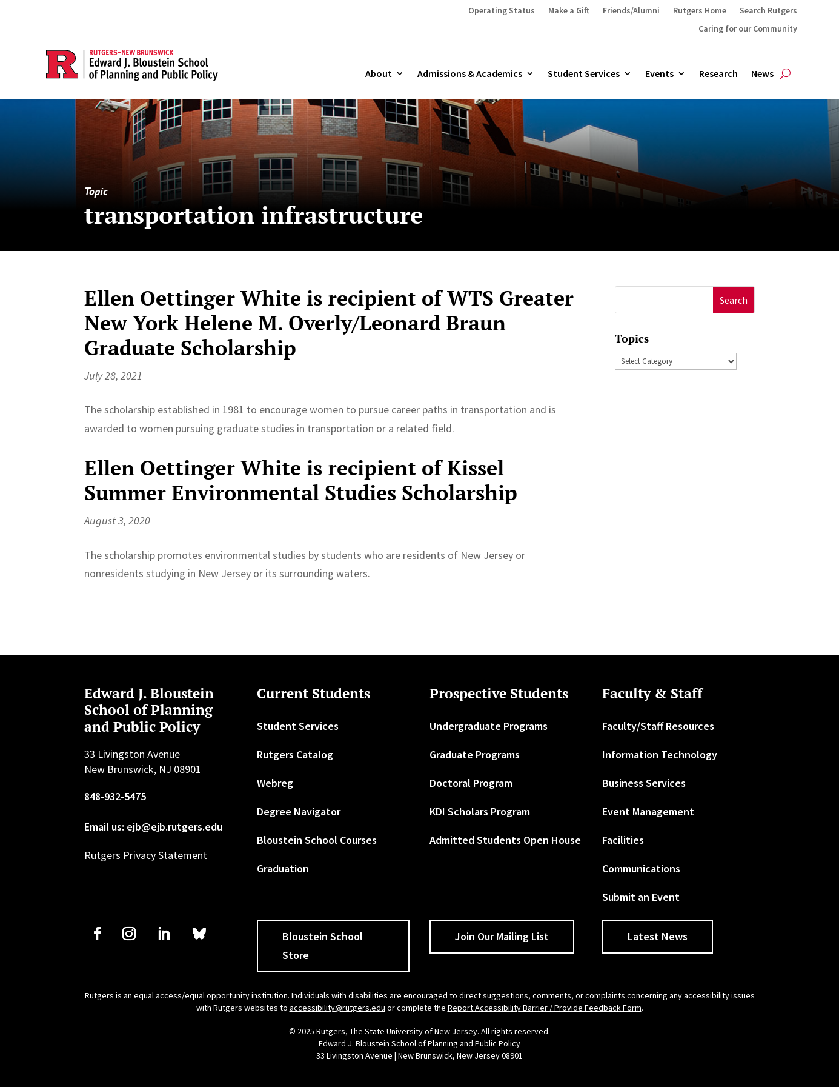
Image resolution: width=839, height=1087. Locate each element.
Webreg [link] (275, 783)
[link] (97, 933)
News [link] (762, 74)
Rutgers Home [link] (699, 11)
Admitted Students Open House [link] (505, 840)
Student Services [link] (584, 74)
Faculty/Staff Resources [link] (658, 726)
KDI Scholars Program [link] (479, 811)
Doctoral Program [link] (470, 783)
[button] (734, 300)
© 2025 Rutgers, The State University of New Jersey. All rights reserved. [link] (419, 1031)
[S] (663, 300)
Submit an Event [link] (641, 897)
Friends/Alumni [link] (631, 11)
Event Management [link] (648, 811)
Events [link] (659, 74)
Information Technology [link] (659, 754)
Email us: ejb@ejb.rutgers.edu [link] (153, 827)
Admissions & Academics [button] (469, 74)
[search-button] (785, 74)
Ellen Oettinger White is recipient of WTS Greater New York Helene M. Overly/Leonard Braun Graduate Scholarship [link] (329, 322)
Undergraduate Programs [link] (488, 726)
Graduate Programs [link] (474, 754)
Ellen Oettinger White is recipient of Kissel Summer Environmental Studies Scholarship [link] (300, 480)
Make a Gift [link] (568, 11)
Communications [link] (641, 868)
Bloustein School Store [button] (322, 945)
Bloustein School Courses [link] (317, 840)
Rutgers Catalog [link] (295, 754)
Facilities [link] (623, 840)
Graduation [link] (283, 868)
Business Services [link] (644, 783)
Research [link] (718, 74)
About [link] (378, 74)
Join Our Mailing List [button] (502, 936)
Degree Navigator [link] (298, 811)
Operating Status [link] (501, 11)
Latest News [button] (658, 936)
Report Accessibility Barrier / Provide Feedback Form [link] (545, 1007)
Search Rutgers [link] (768, 11)
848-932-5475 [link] (115, 796)
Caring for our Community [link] (747, 29)
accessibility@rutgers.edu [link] (337, 1007)
